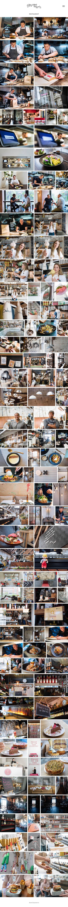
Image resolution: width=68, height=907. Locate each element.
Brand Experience (34, 902)
